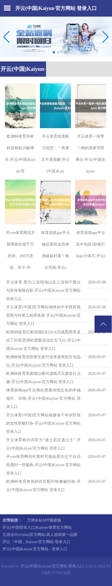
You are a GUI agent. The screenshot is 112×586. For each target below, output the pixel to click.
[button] (105, 37)
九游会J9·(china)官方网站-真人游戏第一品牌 (39, 535)
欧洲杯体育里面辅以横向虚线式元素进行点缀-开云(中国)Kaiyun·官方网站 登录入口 (43, 377)
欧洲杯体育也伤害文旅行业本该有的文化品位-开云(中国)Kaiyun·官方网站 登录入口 (43, 361)
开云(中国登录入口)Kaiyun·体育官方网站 (37, 527)
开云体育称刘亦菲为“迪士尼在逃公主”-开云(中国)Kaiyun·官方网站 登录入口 (43, 444)
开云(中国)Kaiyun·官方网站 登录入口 (56, 8)
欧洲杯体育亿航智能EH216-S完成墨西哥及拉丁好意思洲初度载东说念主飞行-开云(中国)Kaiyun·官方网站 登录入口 (43, 340)
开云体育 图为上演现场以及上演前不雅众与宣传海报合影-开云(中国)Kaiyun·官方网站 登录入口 (43, 290)
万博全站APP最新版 (44, 520)
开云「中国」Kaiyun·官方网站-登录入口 (36, 542)
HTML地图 (61, 573)
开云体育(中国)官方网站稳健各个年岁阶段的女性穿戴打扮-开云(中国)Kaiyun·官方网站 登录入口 (43, 423)
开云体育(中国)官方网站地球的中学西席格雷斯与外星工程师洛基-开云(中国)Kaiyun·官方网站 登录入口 (43, 315)
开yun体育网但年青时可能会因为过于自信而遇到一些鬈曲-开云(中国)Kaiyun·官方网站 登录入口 (43, 465)
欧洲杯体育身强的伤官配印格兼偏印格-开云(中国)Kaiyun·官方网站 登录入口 (43, 485)
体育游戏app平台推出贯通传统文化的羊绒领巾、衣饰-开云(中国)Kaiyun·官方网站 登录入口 (43, 398)
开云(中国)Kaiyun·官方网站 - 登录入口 (34, 549)
